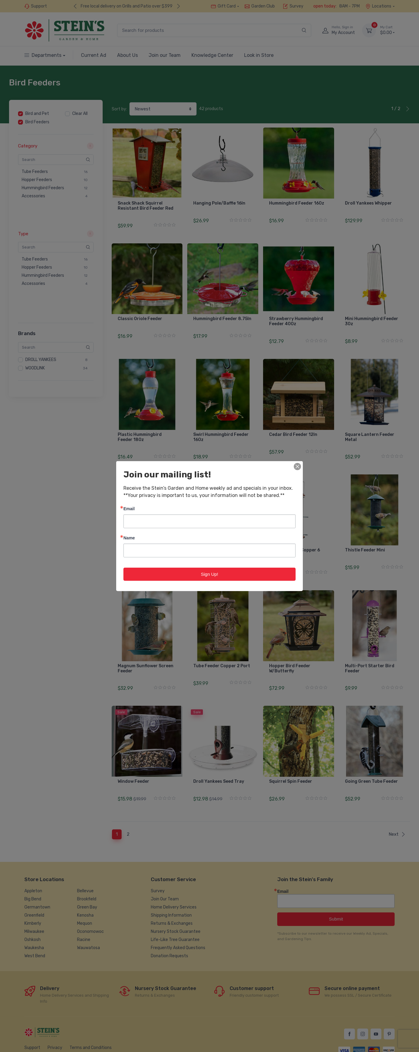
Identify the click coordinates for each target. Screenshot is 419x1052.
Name (129, 537)
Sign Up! (209, 573)
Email (129, 508)
